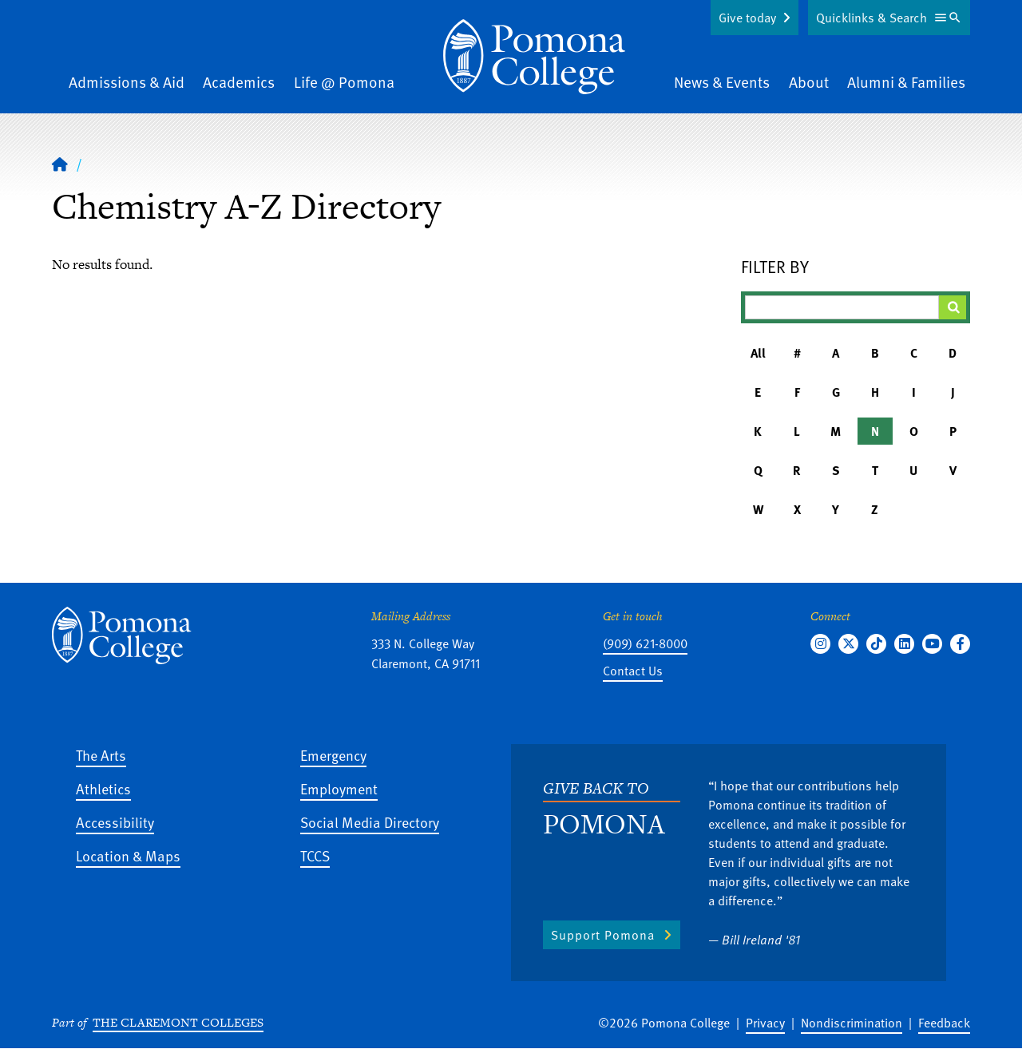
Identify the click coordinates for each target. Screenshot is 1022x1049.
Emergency (333, 755)
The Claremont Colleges (178, 1022)
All (758, 352)
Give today (747, 17)
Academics (239, 81)
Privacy (765, 1022)
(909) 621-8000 (645, 643)
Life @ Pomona (344, 81)
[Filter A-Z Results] (842, 307)
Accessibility (115, 822)
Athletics (103, 788)
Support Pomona (603, 934)
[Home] (534, 56)
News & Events (722, 81)
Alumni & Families (906, 81)
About (809, 81)
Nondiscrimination (851, 1022)
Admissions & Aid (126, 81)
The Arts (101, 755)
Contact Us (633, 670)
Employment (339, 788)
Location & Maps (128, 855)
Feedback (944, 1022)
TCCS (315, 855)
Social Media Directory (369, 822)
